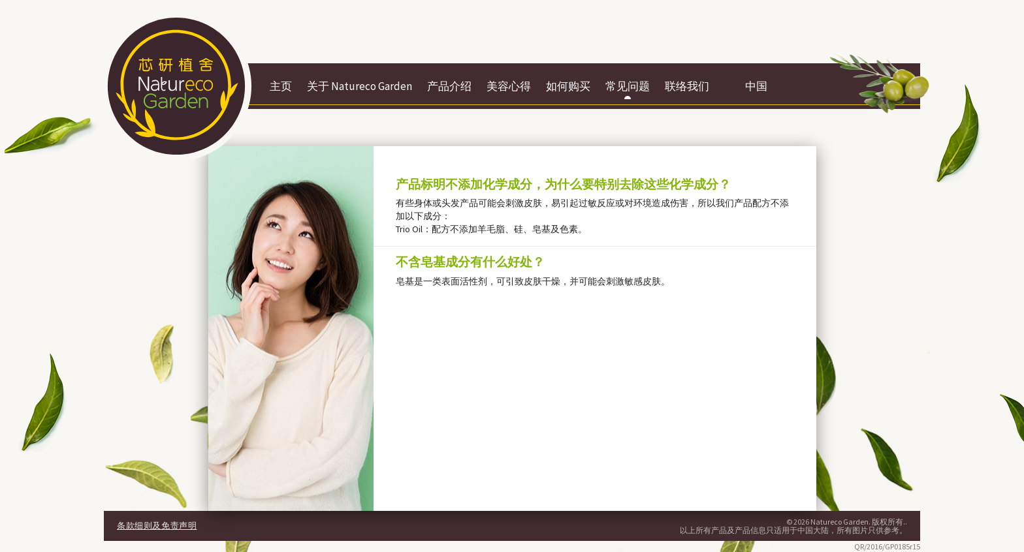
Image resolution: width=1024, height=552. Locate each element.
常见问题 (627, 86)
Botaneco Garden (176, 86)
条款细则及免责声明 (157, 525)
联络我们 (687, 86)
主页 (281, 86)
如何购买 (568, 86)
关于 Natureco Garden (359, 86)
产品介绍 (449, 86)
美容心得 (509, 86)
